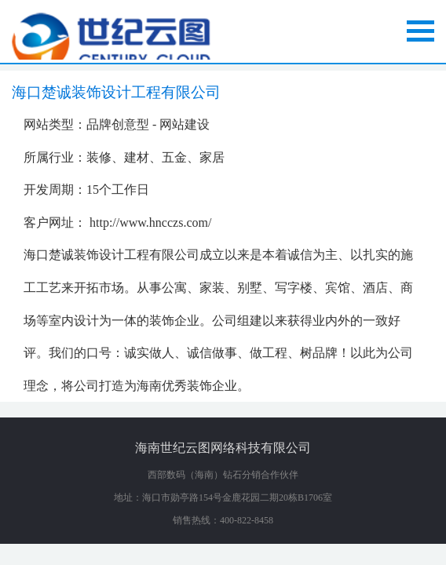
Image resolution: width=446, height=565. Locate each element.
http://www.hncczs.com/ (150, 222)
